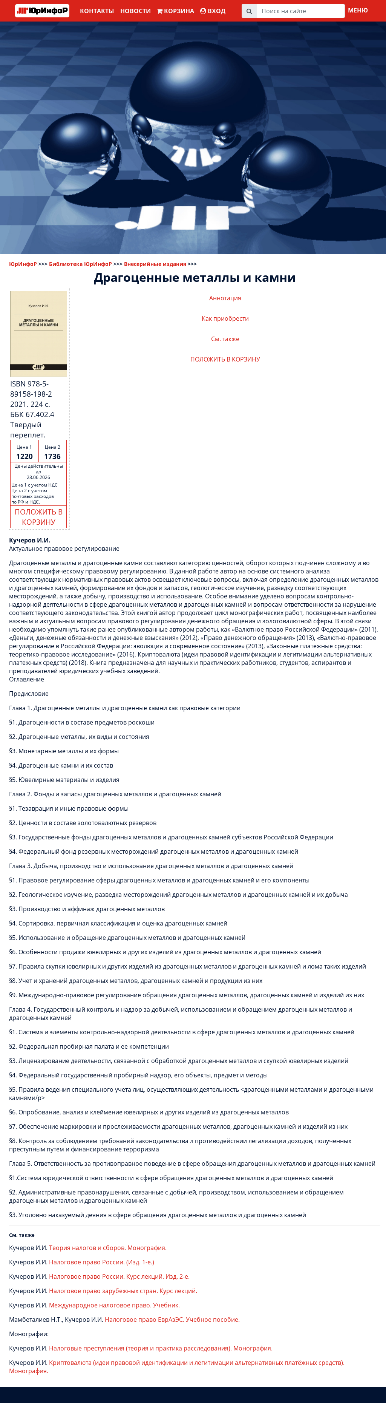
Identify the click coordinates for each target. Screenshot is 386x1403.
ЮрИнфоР (23, 263)
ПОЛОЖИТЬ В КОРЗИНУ (39, 517)
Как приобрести (225, 318)
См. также (225, 339)
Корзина (175, 11)
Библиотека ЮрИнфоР (80, 263)
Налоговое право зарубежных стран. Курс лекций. (123, 1291)
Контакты (97, 11)
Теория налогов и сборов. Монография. (108, 1248)
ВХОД (212, 11)
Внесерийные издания (155, 263)
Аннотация (225, 298)
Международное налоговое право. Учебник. (114, 1305)
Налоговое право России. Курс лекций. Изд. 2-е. (119, 1276)
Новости (135, 11)
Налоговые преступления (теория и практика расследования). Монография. (161, 1348)
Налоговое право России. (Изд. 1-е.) (101, 1262)
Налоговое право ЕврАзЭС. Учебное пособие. (172, 1319)
